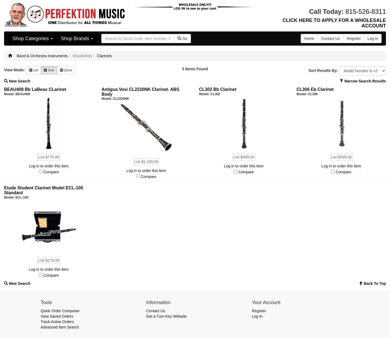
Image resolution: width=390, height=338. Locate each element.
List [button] (33, 70)
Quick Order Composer (60, 311)
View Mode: (14, 70)
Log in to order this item (49, 166)
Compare (51, 172)
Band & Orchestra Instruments (42, 56)
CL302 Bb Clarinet (217, 89)
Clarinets (104, 56)
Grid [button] (49, 70)
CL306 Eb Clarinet (315, 89)
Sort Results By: (323, 70)
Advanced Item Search (60, 327)
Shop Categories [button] (32, 38)
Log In (257, 316)
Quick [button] (66, 70)
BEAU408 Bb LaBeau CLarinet (35, 89)
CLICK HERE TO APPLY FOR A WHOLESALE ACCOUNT (334, 23)
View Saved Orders (57, 316)
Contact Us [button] (330, 38)
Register (259, 311)
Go (182, 38)
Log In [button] (373, 38)
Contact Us (155, 311)
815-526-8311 (366, 11)
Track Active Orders (57, 322)
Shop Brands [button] (77, 38)
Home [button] (309, 38)
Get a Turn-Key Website (166, 316)
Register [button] (354, 38)
